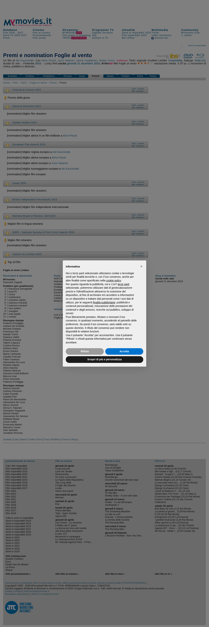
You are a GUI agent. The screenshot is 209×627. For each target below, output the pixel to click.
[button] (141, 266)
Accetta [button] (124, 351)
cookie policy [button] (113, 280)
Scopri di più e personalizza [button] (104, 359)
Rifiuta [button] (85, 351)
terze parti (123, 284)
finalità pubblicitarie (104, 302)
